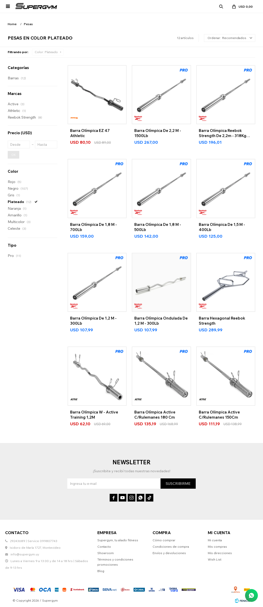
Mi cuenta (215, 540)
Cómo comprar (164, 540)
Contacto (104, 546)
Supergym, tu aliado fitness (117, 540)
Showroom (105, 553)
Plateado (46, 52)
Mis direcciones (220, 553)
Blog (100, 571)
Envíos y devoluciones (169, 553)
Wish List (214, 559)
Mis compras (217, 546)
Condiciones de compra (171, 546)
